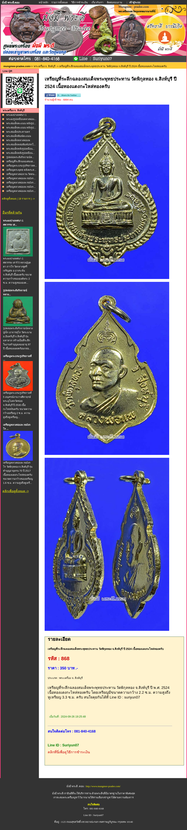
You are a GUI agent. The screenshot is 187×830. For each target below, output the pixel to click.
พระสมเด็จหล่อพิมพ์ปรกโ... (21, 144)
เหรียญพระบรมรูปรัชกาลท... (21, 165)
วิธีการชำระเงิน (79, 2)
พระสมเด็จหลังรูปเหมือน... (20, 148)
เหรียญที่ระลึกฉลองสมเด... (20, 161)
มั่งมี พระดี (58, 793)
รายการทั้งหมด (59, 2)
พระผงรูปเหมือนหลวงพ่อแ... (21, 119)
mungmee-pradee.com (16, 66)
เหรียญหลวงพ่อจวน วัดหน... (21, 174)
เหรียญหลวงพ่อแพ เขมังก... (21, 178)
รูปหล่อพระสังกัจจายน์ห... (20, 157)
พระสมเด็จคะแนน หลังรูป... (21, 123)
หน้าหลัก (44, 2)
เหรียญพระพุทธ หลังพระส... (21, 169)
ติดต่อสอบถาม (115, 2)
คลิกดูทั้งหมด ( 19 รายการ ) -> (18, 198)
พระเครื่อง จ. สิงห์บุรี (45, 66)
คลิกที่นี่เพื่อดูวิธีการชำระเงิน (69, 752)
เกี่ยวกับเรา (97, 2)
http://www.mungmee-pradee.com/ (103, 786)
